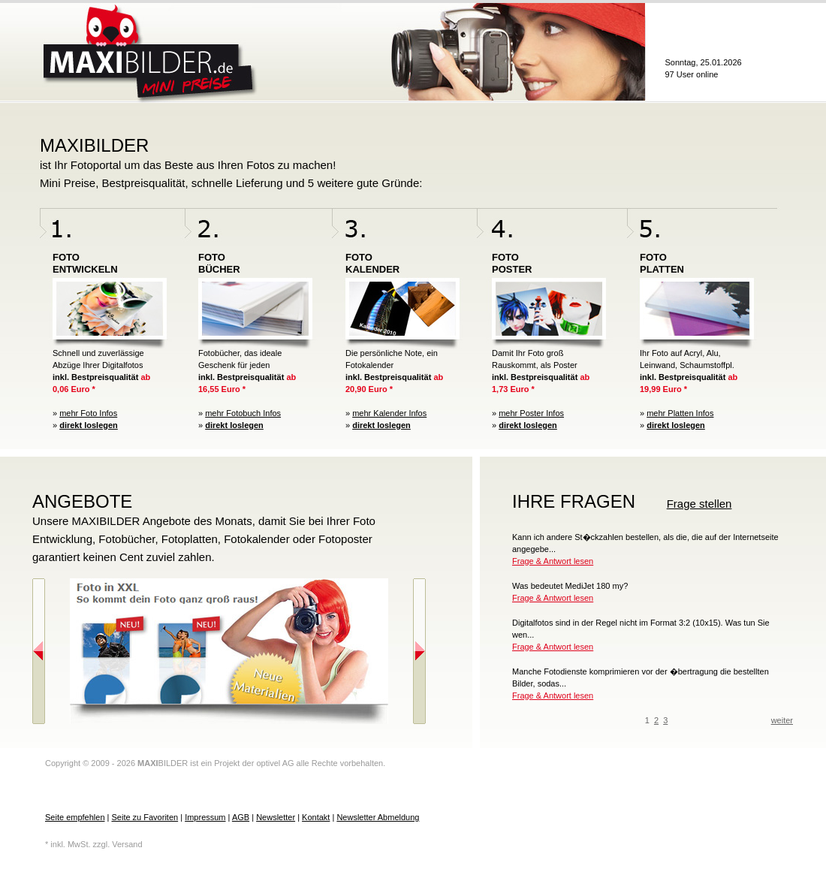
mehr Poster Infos (531, 413)
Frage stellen (699, 503)
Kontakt (316, 817)
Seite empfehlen (75, 817)
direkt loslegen (88, 425)
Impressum (205, 817)
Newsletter (275, 817)
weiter (782, 720)
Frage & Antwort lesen (552, 561)
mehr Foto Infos (88, 413)
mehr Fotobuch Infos (243, 413)
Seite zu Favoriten (144, 817)
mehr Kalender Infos (389, 413)
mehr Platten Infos (680, 413)
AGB (240, 817)
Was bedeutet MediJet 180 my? (570, 585)
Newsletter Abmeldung (377, 817)
